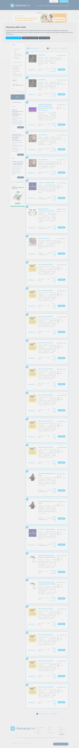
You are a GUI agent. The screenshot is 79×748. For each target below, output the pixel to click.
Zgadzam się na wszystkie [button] (14, 38)
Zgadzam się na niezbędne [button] (30, 38)
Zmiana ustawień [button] (44, 38)
